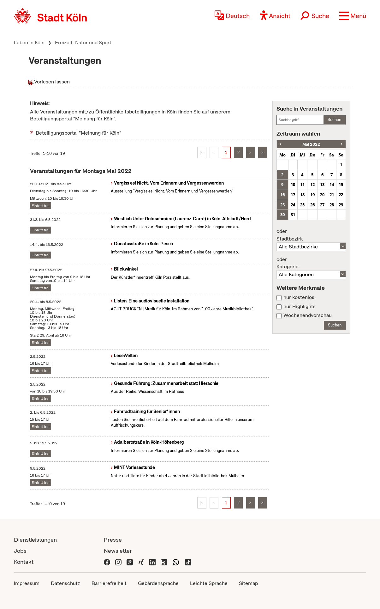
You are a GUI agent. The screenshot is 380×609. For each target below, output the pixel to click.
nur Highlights (299, 306)
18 (302, 195)
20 (322, 195)
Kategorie (311, 263)
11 (302, 184)
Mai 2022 (311, 144)
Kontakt (23, 561)
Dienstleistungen (35, 539)
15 (341, 184)
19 (312, 195)
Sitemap (248, 583)
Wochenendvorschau (307, 315)
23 (282, 205)
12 (312, 184)
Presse (113, 539)
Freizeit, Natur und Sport (83, 42)
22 (341, 195)
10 (293, 184)
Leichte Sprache (209, 583)
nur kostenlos (298, 297)
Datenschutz (65, 583)
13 (322, 184)
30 (282, 214)
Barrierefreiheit (109, 583)
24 (293, 205)
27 (322, 205)
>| (262, 152)
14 (332, 184)
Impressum (26, 583)
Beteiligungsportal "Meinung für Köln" (78, 133)
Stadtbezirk (311, 235)
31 (293, 214)
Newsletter (118, 550)
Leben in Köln (29, 42)
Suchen (334, 119)
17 (293, 195)
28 (332, 205)
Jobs (20, 550)
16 (282, 195)
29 (341, 205)
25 (302, 205)
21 (332, 195)
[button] (352, 16)
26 (312, 205)
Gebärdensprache (158, 583)
